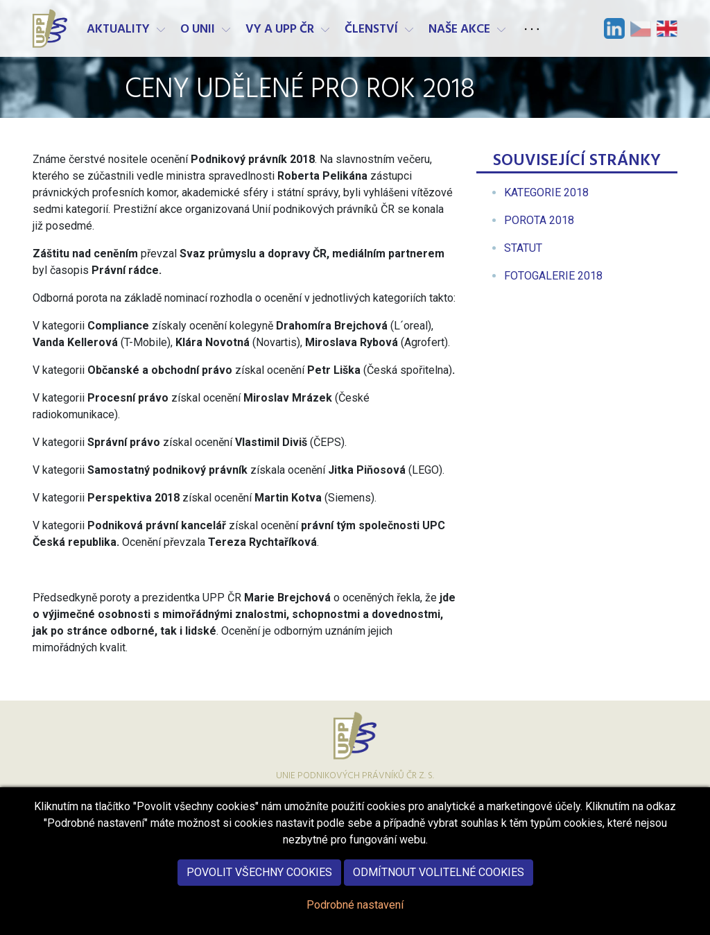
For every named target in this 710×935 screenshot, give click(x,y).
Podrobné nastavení (355, 917)
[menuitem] (546, 192)
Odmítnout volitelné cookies (438, 884)
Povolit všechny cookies (259, 884)
